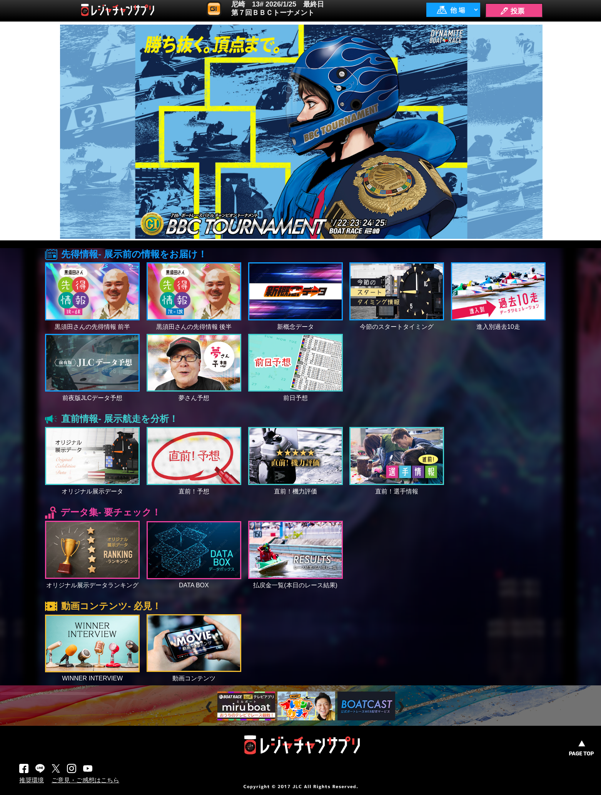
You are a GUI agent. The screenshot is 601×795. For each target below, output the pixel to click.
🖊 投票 (512, 11)
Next (402, 707)
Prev (210, 707)
